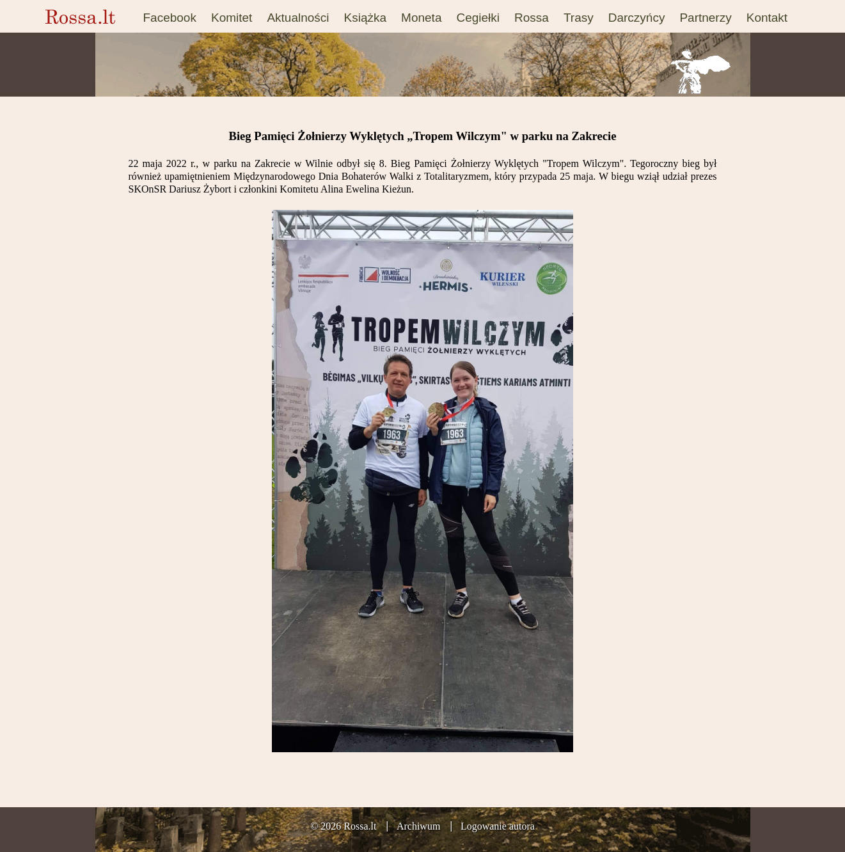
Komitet (231, 17)
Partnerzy (705, 17)
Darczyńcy (636, 17)
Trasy (579, 17)
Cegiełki (478, 17)
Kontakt (766, 17)
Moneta (421, 17)
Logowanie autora (498, 826)
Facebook (169, 17)
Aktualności (298, 17)
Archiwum (418, 826)
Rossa (531, 17)
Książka (365, 17)
